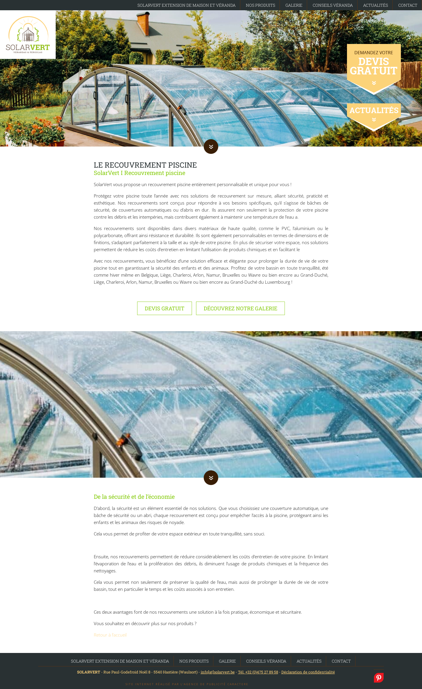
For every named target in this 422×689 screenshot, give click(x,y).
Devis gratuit (164, 308)
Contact (407, 5)
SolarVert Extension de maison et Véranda (186, 5)
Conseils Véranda (333, 5)
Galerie (293, 5)
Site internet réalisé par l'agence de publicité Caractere (187, 684)
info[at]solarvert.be (218, 672)
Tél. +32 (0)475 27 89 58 (258, 672)
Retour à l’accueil (110, 635)
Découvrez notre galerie (240, 308)
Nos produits (260, 5)
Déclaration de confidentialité (308, 672)
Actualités (375, 5)
